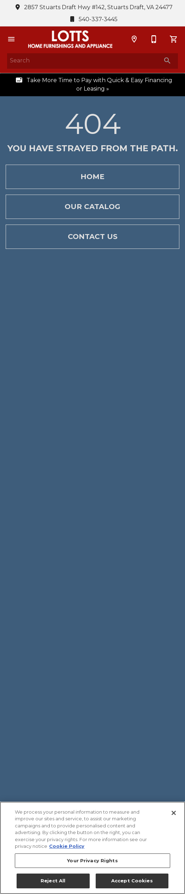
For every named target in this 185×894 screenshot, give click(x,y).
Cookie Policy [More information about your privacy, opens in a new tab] (66, 846)
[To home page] (70, 39)
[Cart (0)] (173, 39)
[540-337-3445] (153, 39)
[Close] (173, 813)
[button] (11, 39)
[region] (92, 848)
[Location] (134, 39)
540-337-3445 (92, 19)
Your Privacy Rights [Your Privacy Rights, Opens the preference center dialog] (92, 860)
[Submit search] (167, 60)
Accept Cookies (132, 880)
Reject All (53, 880)
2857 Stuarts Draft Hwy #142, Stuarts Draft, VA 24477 (93, 7)
